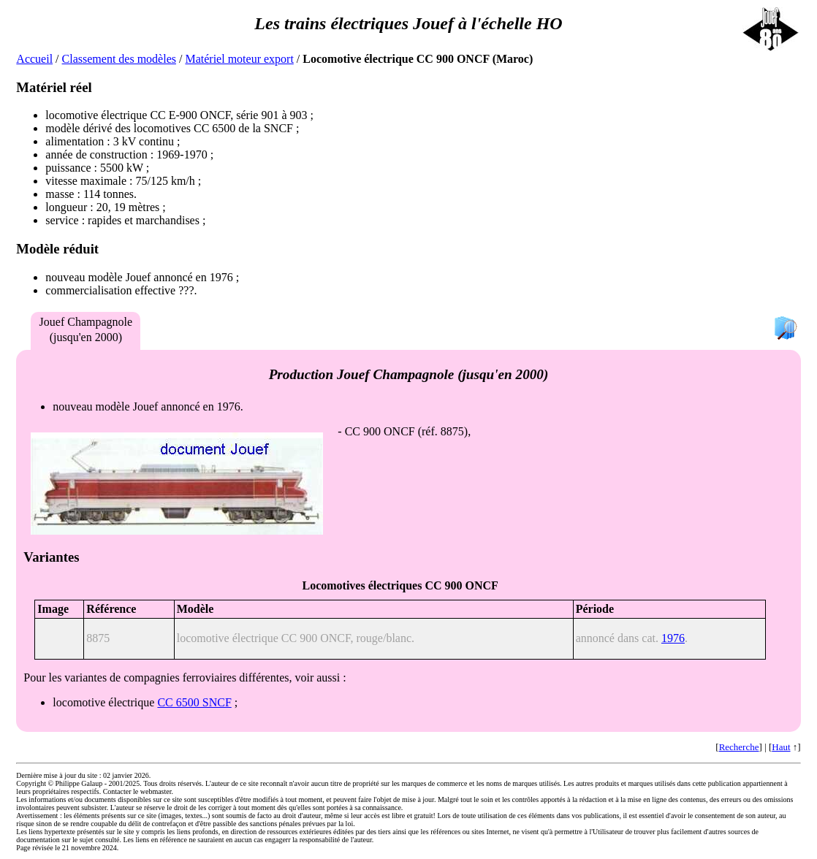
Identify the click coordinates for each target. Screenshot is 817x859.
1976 (673, 638)
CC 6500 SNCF (194, 702)
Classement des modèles (119, 59)
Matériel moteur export (239, 59)
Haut (781, 746)
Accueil (34, 59)
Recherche (739, 746)
